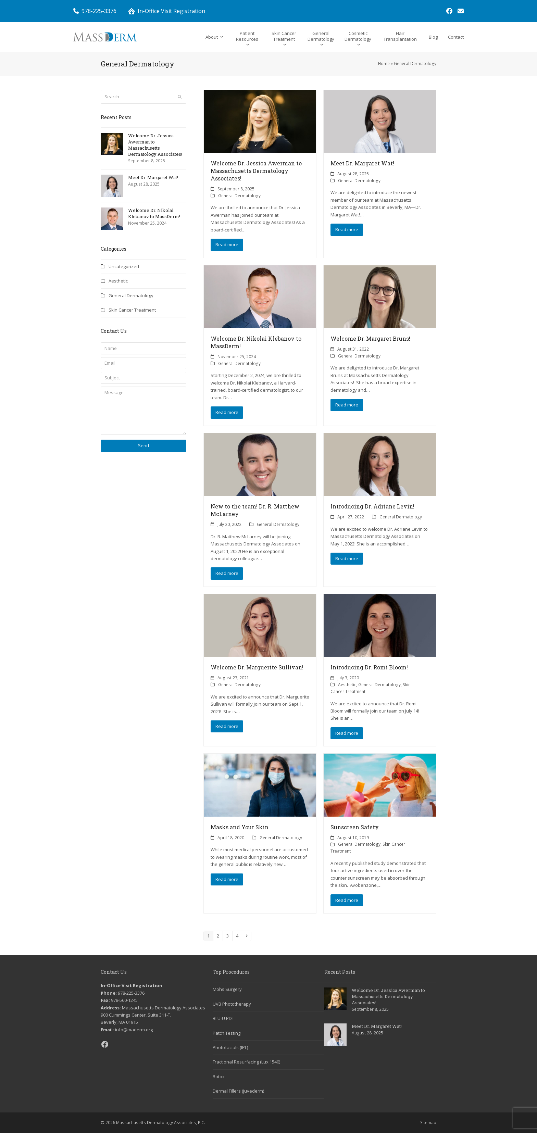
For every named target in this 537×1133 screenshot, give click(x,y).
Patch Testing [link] (226, 1033)
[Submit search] (180, 96)
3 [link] (229, 935)
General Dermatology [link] (239, 196)
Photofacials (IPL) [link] (230, 1047)
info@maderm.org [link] (134, 1030)
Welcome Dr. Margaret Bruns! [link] (370, 338)
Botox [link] (219, 1076)
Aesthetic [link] (347, 685)
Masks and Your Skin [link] (239, 827)
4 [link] (239, 935)
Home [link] (384, 63)
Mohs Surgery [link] (227, 989)
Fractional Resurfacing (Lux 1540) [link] (246, 1062)
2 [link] (219, 935)
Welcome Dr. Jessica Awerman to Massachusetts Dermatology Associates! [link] (256, 171)
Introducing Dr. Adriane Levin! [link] (372, 506)
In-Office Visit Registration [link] (171, 11)
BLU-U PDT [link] (223, 1018)
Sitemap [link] (428, 1122)
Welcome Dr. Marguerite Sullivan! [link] (257, 667)
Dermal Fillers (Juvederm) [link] (238, 1091)
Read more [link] (226, 244)
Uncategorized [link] (124, 266)
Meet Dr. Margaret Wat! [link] (362, 163)
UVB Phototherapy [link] (232, 1004)
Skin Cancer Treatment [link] (132, 310)
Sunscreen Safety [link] (354, 827)
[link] (449, 10)
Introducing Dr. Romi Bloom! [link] (369, 667)
